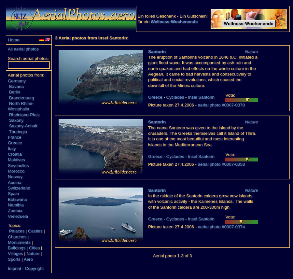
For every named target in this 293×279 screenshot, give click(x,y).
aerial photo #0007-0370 (221, 105)
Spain (13, 193)
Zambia (15, 210)
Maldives (16, 159)
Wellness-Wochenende (174, 21)
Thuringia (18, 131)
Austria (14, 182)
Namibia (16, 204)
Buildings (16, 247)
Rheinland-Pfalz (24, 114)
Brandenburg (21, 97)
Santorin (157, 51)
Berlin (14, 92)
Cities (34, 247)
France (14, 137)
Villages (15, 253)
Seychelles (18, 165)
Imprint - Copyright (26, 268)
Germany (17, 80)
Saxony (16, 120)
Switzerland (19, 188)
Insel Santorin (201, 97)
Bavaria (16, 86)
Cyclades (175, 97)
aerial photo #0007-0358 (221, 164)
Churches (17, 236)
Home (14, 39)
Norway (15, 176)
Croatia (15, 154)
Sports (14, 259)
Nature (32, 253)
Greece (15, 142)
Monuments (19, 242)
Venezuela (18, 216)
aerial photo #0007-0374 (221, 226)
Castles (35, 231)
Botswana (17, 199)
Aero (28, 259)
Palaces (16, 231)
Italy (12, 148)
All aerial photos (23, 49)
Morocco (16, 171)
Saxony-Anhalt (23, 125)
